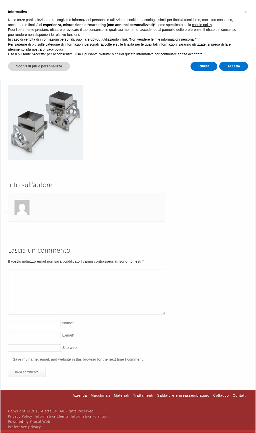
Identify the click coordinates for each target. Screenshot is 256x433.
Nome (68, 323)
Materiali (122, 395)
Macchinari (100, 395)
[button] (246, 12)
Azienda (80, 395)
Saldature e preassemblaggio (183, 395)
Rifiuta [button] (204, 66)
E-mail (68, 335)
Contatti (240, 395)
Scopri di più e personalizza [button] (39, 66)
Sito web (69, 347)
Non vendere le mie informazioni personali (162, 39)
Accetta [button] (233, 66)
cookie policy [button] (202, 25)
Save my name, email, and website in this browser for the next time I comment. (78, 359)
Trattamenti (143, 395)
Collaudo (221, 395)
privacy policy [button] (53, 49)
